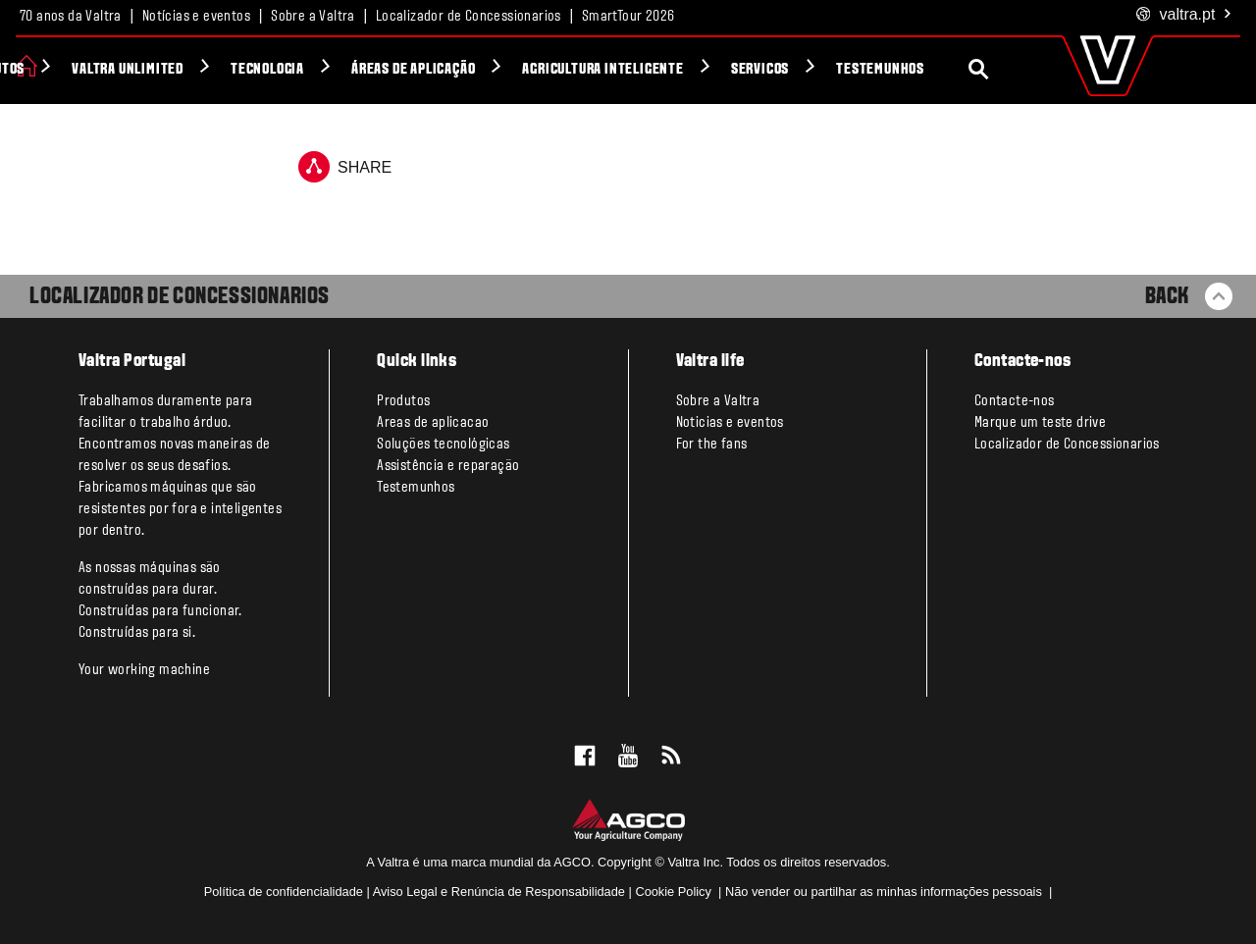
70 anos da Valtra (71, 17)
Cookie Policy (673, 891)
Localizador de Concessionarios (468, 17)
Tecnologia (358, 70)
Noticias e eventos (730, 423)
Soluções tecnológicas (443, 444)
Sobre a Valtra (313, 17)
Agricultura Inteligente (694, 70)
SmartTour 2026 (628, 17)
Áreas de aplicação (504, 70)
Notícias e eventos (196, 17)
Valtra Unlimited (219, 70)
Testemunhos (971, 70)
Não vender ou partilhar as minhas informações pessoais (885, 891)
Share (345, 167)
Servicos (851, 70)
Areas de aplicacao (433, 423)
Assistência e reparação (448, 466)
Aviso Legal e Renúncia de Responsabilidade (499, 891)
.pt (1184, 15)
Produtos (85, 70)
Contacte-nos (1014, 401)
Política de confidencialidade (283, 891)
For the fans (712, 444)
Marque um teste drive (1040, 423)
